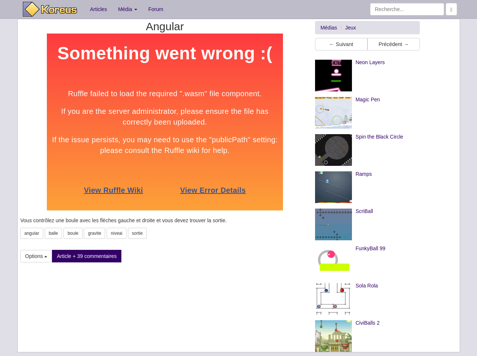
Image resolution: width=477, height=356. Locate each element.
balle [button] (53, 233)
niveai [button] (116, 233)
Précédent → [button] (394, 44)
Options (36, 256)
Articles (98, 9)
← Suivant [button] (341, 44)
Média (127, 9)
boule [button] (73, 233)
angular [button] (31, 233)
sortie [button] (137, 233)
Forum (155, 9)
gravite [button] (94, 233)
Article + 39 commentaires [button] (87, 256)
